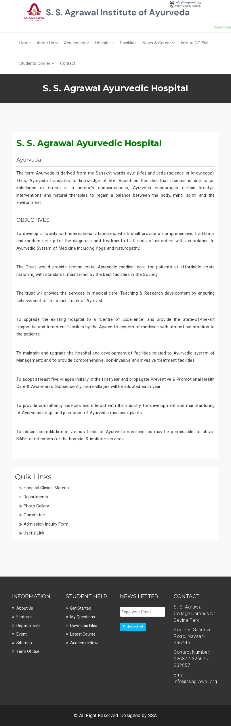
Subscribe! (133, 627)
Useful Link (34, 533)
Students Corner (36, 63)
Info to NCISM (194, 43)
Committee (34, 515)
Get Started (80, 608)
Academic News (85, 642)
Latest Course (83, 634)
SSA (152, 715)
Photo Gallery (36, 506)
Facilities (128, 43)
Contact (67, 63)
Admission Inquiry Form (46, 524)
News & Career (158, 43)
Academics (76, 43)
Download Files (83, 625)
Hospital (104, 43)
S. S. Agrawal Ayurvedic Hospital (89, 143)
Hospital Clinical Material (47, 487)
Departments (36, 496)
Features (24, 617)
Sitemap (24, 642)
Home (25, 43)
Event (21, 634)
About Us (47, 43)
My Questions (82, 617)
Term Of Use (27, 651)
